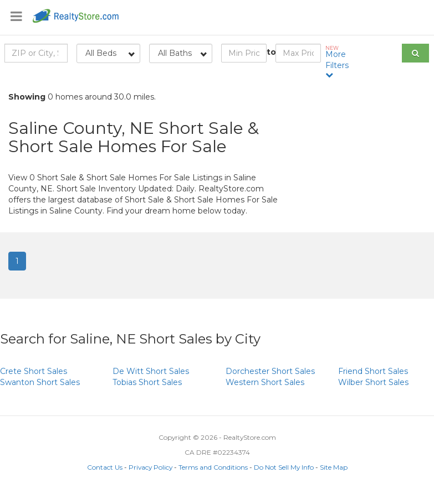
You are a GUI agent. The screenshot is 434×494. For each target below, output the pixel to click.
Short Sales (33, 371)
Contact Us (104, 467)
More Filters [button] (339, 62)
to (271, 52)
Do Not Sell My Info (284, 467)
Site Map (334, 467)
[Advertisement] (361, 166)
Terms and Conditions (213, 467)
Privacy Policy (150, 467)
